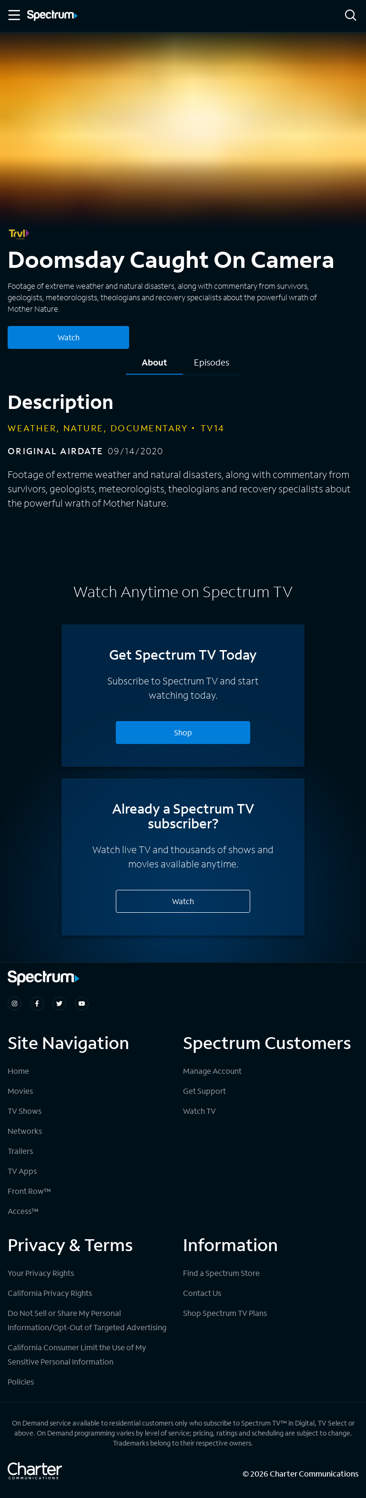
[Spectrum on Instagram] (14, 1003)
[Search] (350, 16)
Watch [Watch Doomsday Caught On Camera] (69, 337)
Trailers (20, 1151)
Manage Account (212, 1071)
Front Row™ (29, 1191)
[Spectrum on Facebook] (37, 1003)
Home (18, 1071)
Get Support (204, 1091)
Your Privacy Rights (41, 1273)
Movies (20, 1091)
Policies (21, 1381)
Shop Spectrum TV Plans (225, 1313)
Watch (183, 901)
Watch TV (199, 1111)
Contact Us (202, 1293)
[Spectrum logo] (52, 16)
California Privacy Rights (50, 1293)
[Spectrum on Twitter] (59, 1003)
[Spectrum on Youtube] (82, 1003)
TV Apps (22, 1171)
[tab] (154, 366)
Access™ (23, 1211)
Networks (25, 1131)
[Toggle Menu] (13, 15)
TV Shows (24, 1111)
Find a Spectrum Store (221, 1273)
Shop (183, 732)
